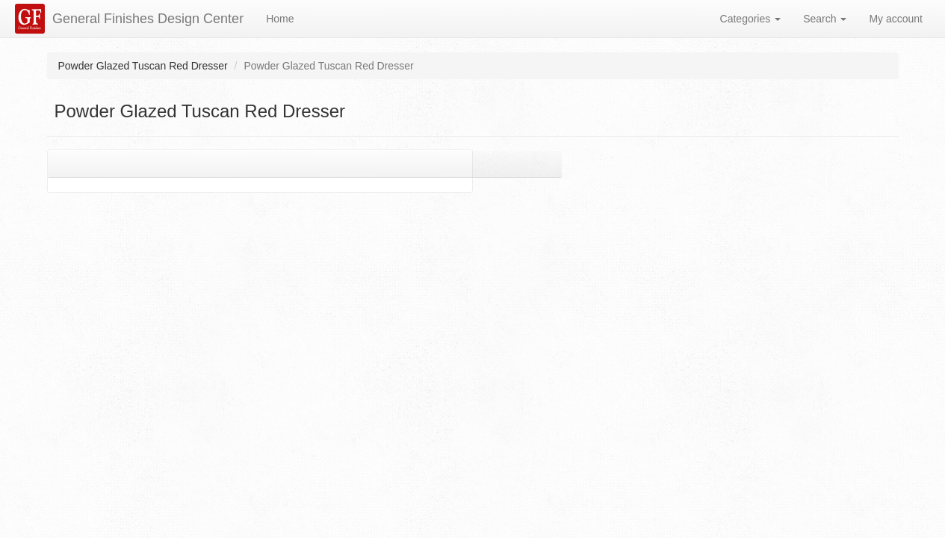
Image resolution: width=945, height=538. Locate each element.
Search (824, 19)
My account (896, 19)
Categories (750, 19)
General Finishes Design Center (148, 18)
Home (280, 19)
